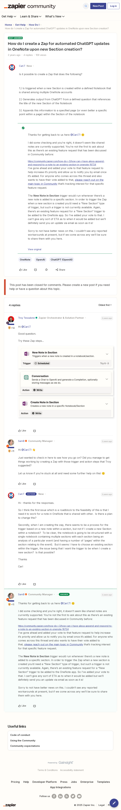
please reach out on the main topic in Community (53, 644)
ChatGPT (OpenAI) (61, 259)
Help (26, 781)
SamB (21, 440)
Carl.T (22, 65)
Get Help (9, 16)
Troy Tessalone (26, 317)
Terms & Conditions (47, 770)
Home (8, 24)
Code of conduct (20, 734)
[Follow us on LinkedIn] (60, 796)
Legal (101, 805)
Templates (103, 781)
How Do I (34, 24)
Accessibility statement (72, 770)
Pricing (15, 781)
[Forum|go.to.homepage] (30, 6)
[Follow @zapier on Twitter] (73, 796)
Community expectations (25, 745)
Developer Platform (44, 781)
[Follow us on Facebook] (54, 796)
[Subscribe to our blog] (66, 796)
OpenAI (40, 259)
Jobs (74, 781)
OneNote (25, 259)
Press (63, 781)
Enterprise (87, 781)
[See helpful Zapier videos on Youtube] (79, 796)
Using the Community (22, 740)
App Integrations (60, 787)
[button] (98, 6)
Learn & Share (31, 16)
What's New (55, 16)
